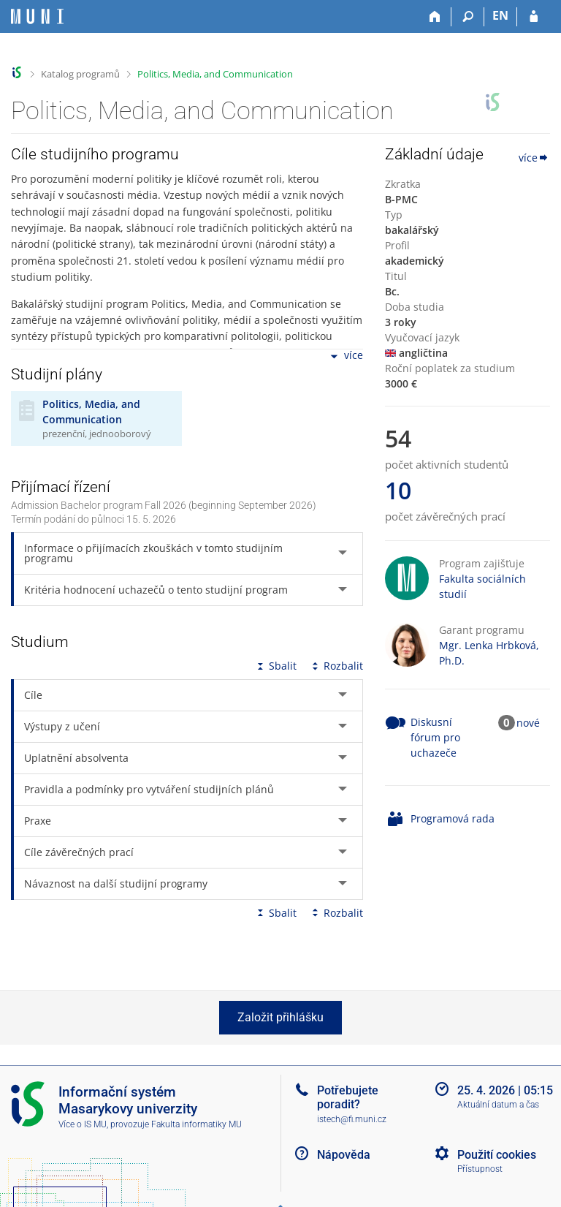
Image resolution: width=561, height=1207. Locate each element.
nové (528, 723)
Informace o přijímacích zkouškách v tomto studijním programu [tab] (153, 553)
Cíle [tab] (33, 695)
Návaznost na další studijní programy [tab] (115, 883)
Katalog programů (80, 73)
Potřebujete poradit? (347, 1097)
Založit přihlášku (280, 1017)
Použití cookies (496, 1155)
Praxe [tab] (37, 821)
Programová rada (453, 818)
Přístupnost (480, 1169)
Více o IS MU (82, 1124)
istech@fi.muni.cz (351, 1119)
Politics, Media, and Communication (215, 73)
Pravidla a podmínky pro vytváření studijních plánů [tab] (149, 789)
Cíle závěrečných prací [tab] (79, 852)
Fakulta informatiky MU (196, 1124)
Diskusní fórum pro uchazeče (435, 737)
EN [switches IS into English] (500, 15)
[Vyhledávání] (467, 16)
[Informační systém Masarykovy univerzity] (37, 16)
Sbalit (275, 666)
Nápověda (343, 1155)
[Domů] (435, 16)
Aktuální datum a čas (498, 1105)
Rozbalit (336, 666)
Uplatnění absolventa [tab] (76, 758)
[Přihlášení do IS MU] (533, 16)
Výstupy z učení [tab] (62, 726)
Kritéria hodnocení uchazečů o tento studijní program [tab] (156, 590)
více (345, 356)
